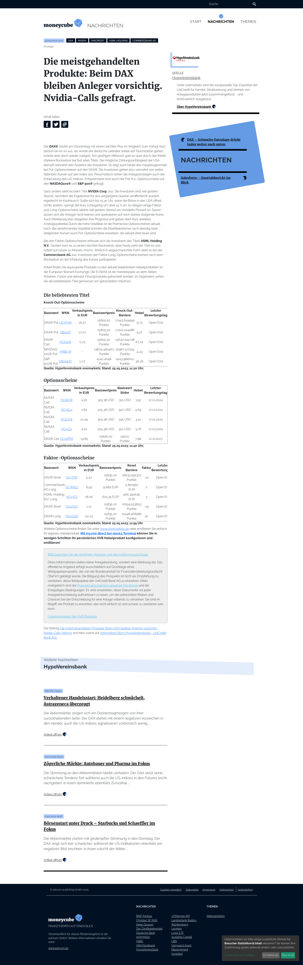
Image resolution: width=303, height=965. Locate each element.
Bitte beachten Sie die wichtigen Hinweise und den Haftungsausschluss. (98, 554)
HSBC (139, 941)
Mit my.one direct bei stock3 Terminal (108, 533)
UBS (174, 941)
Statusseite (192, 889)
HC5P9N (65, 322)
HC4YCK (72, 506)
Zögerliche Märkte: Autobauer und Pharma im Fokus (97, 763)
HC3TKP (72, 477)
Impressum (209, 889)
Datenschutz (227, 889)
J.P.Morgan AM (180, 916)
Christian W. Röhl (146, 920)
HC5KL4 (66, 410)
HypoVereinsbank (186, 78)
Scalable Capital (181, 936)
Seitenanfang (245, 889)
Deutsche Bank (145, 932)
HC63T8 (66, 419)
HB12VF (65, 332)
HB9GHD (65, 361)
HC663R (66, 400)
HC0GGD (72, 516)
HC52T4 (66, 429)
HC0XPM (66, 439)
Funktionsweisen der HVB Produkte (72, 616)
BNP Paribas (144, 916)
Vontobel (177, 953)
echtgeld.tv (143, 936)
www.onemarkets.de (114, 529)
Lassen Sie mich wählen (240, 955)
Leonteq (176, 928)
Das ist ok (288, 955)
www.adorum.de (58, 948)
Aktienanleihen (216, 916)
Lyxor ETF (177, 932)
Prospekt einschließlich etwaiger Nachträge (107, 585)
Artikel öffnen (55, 734)
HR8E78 (65, 351)
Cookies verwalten (170, 889)
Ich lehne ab (270, 955)
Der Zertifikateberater (149, 928)
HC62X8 (65, 342)
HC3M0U (71, 487)
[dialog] (260, 948)
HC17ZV (72, 497)
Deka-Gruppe (144, 924)
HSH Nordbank (145, 945)
